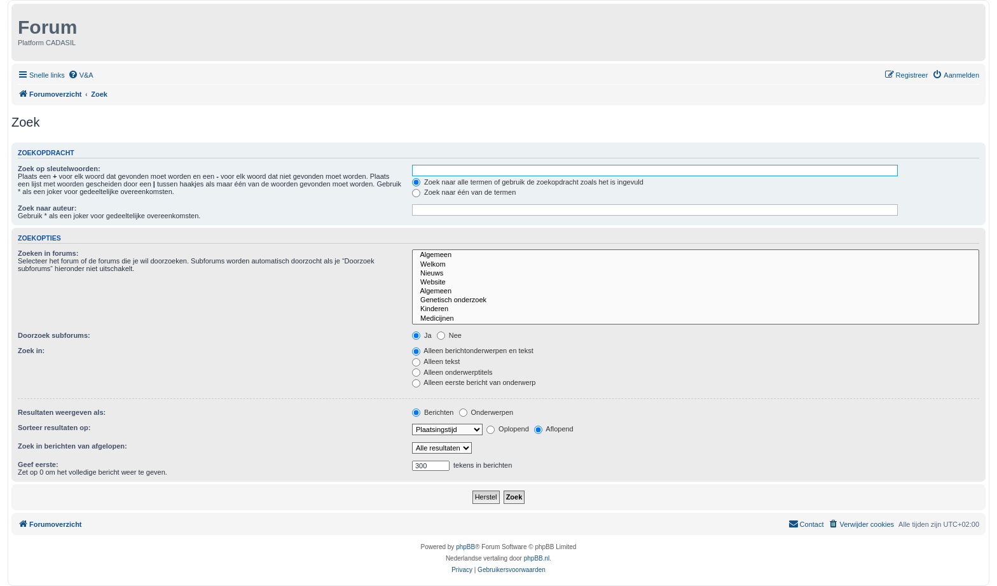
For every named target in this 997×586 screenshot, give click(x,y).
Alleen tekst (436, 361)
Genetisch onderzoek (695, 300)
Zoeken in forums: (48, 253)
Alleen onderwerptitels (452, 372)
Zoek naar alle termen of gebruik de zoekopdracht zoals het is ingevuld (527, 182)
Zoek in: (31, 350)
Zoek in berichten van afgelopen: (72, 446)
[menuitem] (80, 75)
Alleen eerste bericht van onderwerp (474, 382)
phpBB (465, 546)
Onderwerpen (486, 412)
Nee (449, 335)
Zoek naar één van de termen (464, 192)
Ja (422, 335)
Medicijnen (695, 318)
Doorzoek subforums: (54, 335)
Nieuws (695, 273)
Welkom (695, 264)
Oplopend (507, 429)
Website (695, 282)
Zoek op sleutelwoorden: (59, 168)
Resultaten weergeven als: (62, 412)
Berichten (433, 412)
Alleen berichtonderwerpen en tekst (472, 350)
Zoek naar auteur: (47, 208)
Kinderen (695, 309)
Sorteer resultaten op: (54, 427)
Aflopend (554, 429)
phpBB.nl (537, 558)
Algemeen (695, 255)
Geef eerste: (38, 464)
